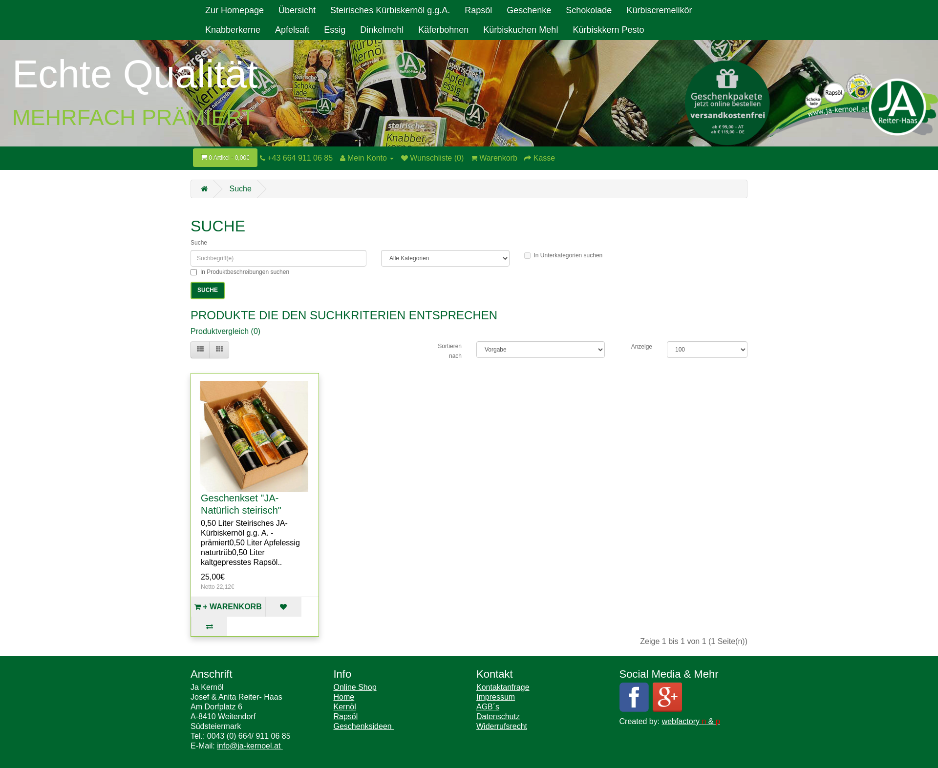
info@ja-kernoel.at (250, 746)
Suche (240, 189)
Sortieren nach (450, 351)
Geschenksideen (364, 726)
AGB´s (487, 707)
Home (344, 697)
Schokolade (589, 10)
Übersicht (297, 10)
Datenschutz (498, 716)
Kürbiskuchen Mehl (520, 30)
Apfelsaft (292, 30)
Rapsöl (478, 10)
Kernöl (345, 707)
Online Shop (355, 687)
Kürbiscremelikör (659, 10)
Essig (334, 30)
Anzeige (641, 346)
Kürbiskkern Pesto (608, 30)
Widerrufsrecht (501, 726)
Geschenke (529, 10)
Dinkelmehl (382, 30)
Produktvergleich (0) (225, 331)
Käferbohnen (443, 30)
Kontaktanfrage (503, 687)
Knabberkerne (232, 30)
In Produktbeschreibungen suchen (240, 272)
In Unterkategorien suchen (563, 255)
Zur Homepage (234, 10)
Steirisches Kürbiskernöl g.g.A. (390, 10)
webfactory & (691, 721)
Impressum (495, 697)
